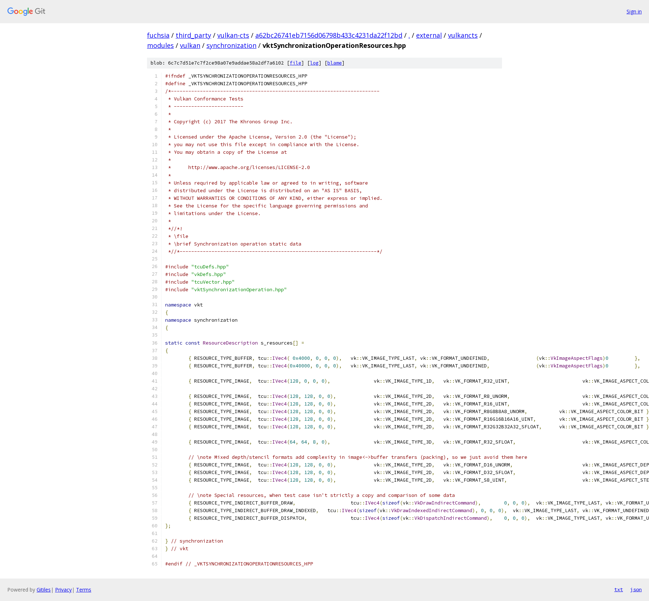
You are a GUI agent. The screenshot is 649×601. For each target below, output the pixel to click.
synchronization (231, 45)
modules (160, 45)
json (636, 589)
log (314, 63)
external (429, 35)
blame (334, 63)
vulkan (190, 45)
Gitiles (44, 589)
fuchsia (158, 35)
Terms (83, 589)
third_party (193, 35)
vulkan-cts (233, 35)
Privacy (63, 589)
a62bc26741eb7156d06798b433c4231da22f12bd (328, 35)
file (295, 63)
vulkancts (463, 35)
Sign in (634, 11)
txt (618, 589)
